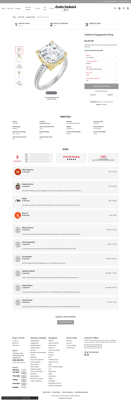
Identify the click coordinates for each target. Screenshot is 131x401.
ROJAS (24, 199)
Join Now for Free (93, 346)
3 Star (26, 158)
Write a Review (65, 322)
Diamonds (10, 8)
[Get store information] (19, 362)
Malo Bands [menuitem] (52, 371)
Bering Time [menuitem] (52, 345)
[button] (115, 8)
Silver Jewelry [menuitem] (35, 367)
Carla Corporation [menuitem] (54, 350)
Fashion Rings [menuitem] (35, 348)
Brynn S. (25, 213)
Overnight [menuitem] (52, 381)
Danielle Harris (27, 184)
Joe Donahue (27, 257)
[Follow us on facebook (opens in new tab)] (85, 355)
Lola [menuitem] (50, 369)
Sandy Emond (27, 300)
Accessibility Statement (81, 392)
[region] (51, 66)
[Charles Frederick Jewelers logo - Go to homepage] (65, 8)
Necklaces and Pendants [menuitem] (38, 352)
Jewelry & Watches (28, 8)
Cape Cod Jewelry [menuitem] (36, 381)
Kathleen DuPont (28, 271)
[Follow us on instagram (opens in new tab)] (88, 355)
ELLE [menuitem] (50, 357)
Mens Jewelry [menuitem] (35, 376)
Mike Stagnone (27, 170)
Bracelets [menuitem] (33, 357)
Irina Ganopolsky (28, 242)
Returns (110, 95)
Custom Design (71, 345)
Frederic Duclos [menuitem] (53, 359)
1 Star (26, 161)
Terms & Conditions (67, 392)
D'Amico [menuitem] (51, 352)
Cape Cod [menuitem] (52, 348)
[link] (109, 1)
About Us (69, 341)
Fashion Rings (21, 17)
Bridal (3, 8)
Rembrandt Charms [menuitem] (55, 383)
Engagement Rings (30, 17)
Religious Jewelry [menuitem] (36, 369)
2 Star (26, 160)
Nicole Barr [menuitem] (52, 376)
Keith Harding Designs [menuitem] (56, 367)
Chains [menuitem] (33, 355)
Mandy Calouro (27, 228)
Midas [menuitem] (50, 374)
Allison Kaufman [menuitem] (54, 343)
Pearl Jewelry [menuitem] (35, 364)
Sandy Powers (27, 285)
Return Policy (47, 392)
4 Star (26, 156)
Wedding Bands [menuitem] (36, 345)
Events (52, 8)
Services (69, 343)
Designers (18, 8)
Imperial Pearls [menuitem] (53, 362)
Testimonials (70, 348)
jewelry (14, 17)
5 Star (26, 154)
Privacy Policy (56, 392)
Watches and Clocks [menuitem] (37, 378)
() (52, 154)
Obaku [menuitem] (51, 378)
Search (20, 25)
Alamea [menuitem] (51, 341)
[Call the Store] (18, 360)
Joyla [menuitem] (50, 364)
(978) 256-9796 (51, 99)
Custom (37, 8)
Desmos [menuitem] (51, 355)
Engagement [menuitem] (35, 343)
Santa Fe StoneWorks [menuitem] (55, 385)
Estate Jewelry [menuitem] (35, 341)
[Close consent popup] (36, 398)
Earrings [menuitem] (33, 350)
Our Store (45, 8)
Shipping (93, 95)
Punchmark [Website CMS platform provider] (69, 398)
